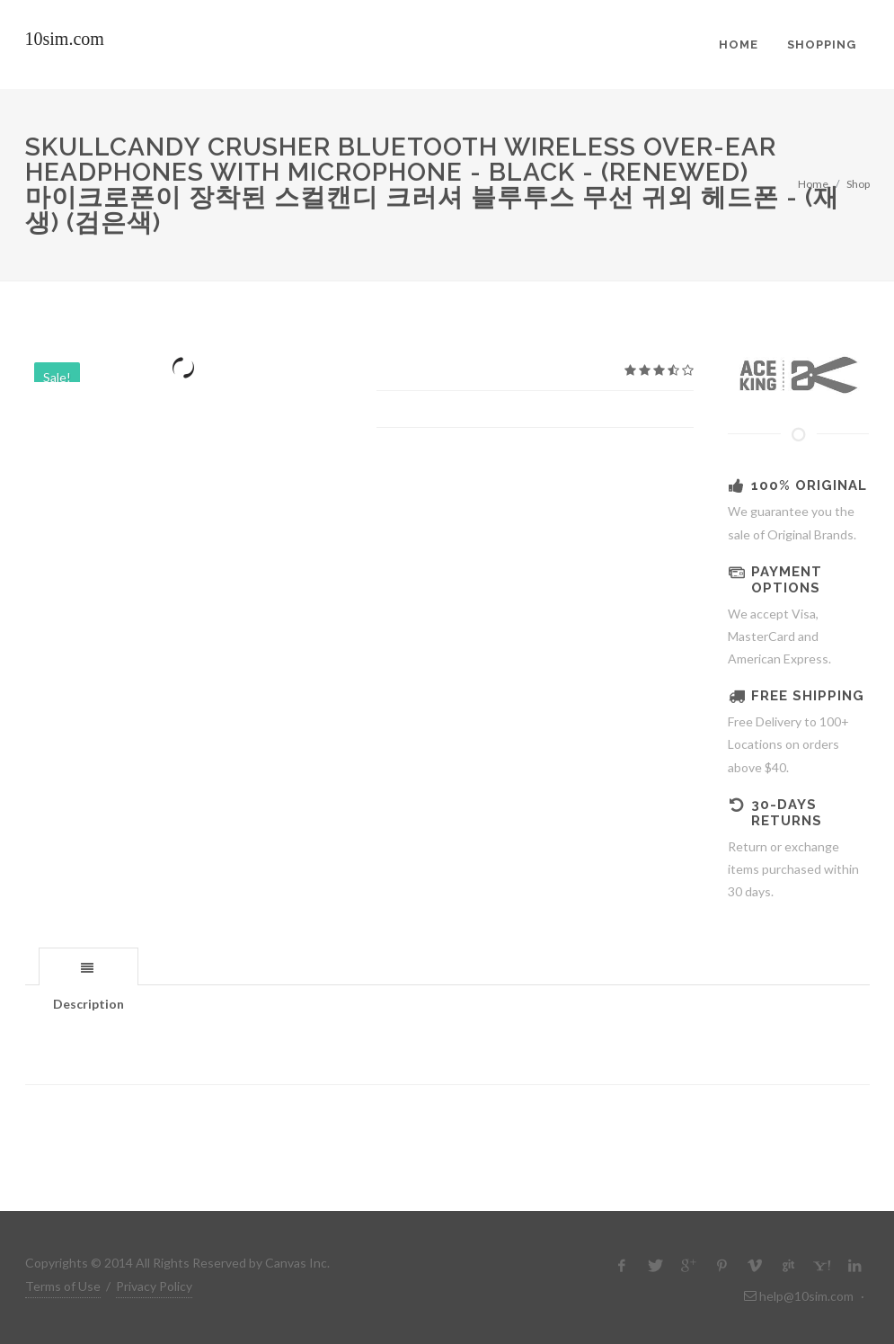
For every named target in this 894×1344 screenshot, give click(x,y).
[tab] (88, 966)
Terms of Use (63, 1286)
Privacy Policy (154, 1286)
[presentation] (88, 967)
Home (813, 184)
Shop (858, 184)
